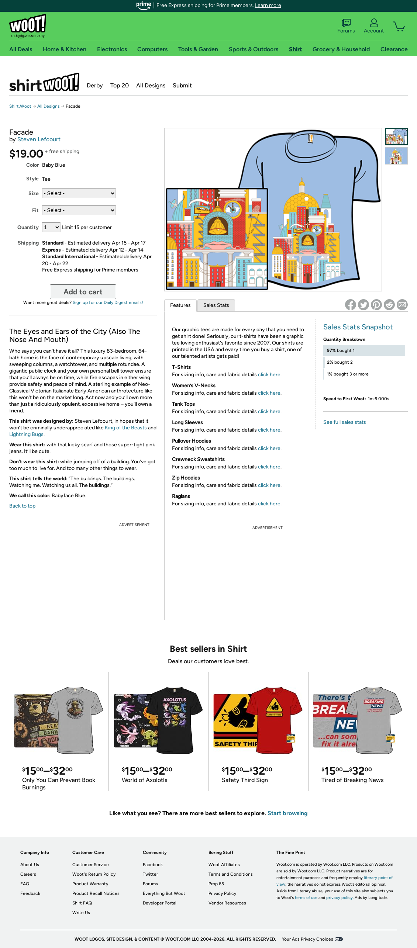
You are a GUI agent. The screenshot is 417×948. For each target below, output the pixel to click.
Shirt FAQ (82, 903)
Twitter (150, 874)
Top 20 (119, 85)
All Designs (150, 85)
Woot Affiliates (224, 864)
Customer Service (90, 864)
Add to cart (83, 291)
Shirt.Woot (44, 82)
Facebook (153, 864)
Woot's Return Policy (94, 874)
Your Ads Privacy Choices (307, 939)
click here (269, 374)
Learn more (268, 5)
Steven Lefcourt (39, 139)
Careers (28, 874)
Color (32, 165)
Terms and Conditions (230, 874)
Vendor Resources (227, 903)
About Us (29, 864)
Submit (182, 85)
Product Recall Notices (96, 893)
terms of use (306, 897)
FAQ (24, 883)
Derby (95, 85)
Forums (346, 26)
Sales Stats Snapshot (358, 326)
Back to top (22, 506)
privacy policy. (340, 897)
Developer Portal (159, 903)
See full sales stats (344, 422)
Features (180, 305)
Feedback (30, 893)
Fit (35, 210)
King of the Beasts (126, 428)
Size (33, 193)
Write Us (81, 912)
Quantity (28, 227)
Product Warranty (90, 883)
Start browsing (288, 813)
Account (374, 26)
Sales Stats (216, 305)
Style (32, 179)
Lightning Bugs (26, 434)
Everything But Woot (164, 893)
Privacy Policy (222, 893)
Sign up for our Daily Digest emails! (108, 302)
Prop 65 (216, 883)
